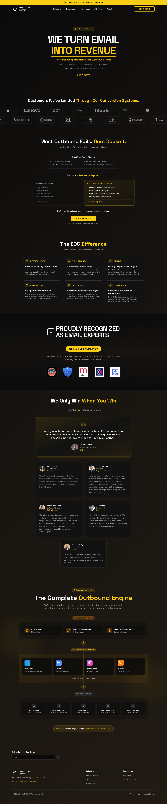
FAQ (87, 781)
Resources (71, 9)
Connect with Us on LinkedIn (24, 784)
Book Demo (144, 9)
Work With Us (91, 785)
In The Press (98, 9)
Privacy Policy (135, 796)
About (109, 9)
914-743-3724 (97, 2)
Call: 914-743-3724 (129, 781)
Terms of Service (149, 796)
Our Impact (85, 9)
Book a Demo (84, 218)
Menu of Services (92, 777)
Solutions (58, 9)
